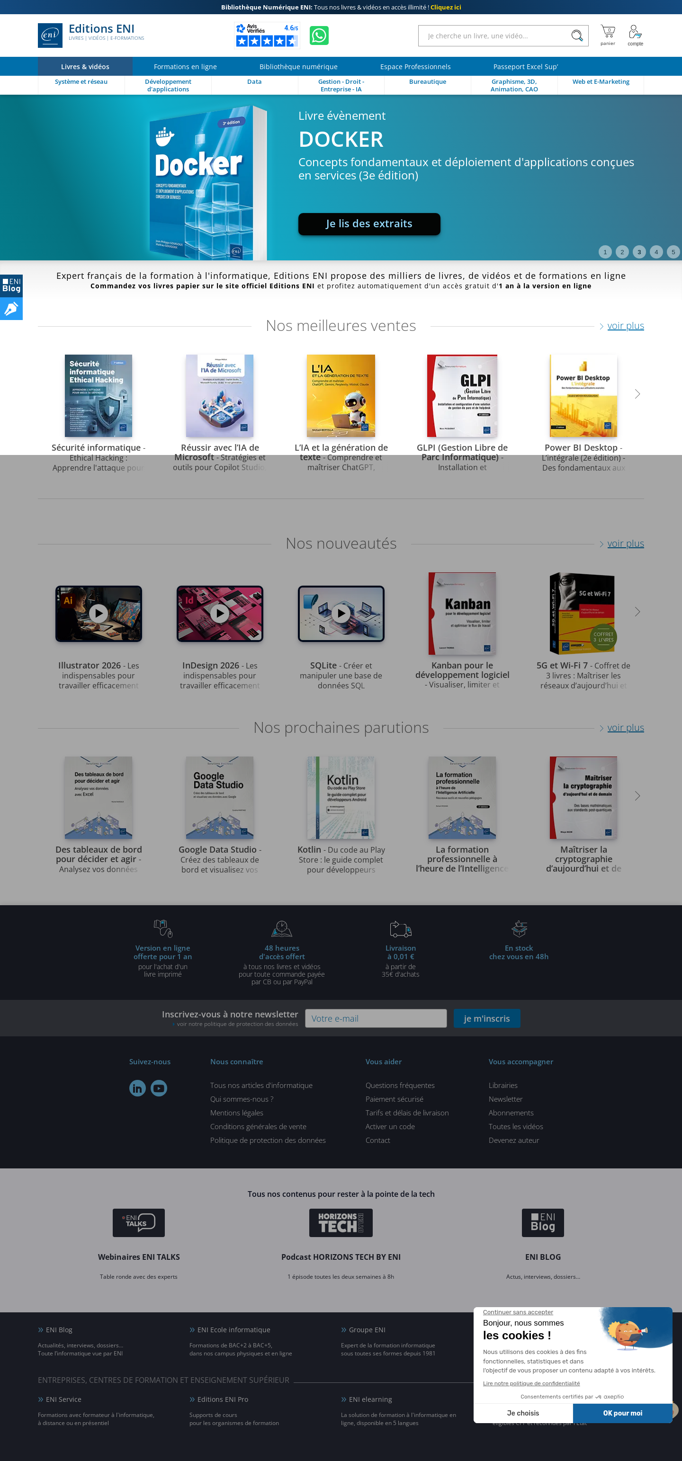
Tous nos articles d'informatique (261, 1085)
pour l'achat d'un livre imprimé (163, 960)
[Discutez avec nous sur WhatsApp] (319, 35)
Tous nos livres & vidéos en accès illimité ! (341, 7)
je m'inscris (487, 1018)
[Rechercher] (577, 35)
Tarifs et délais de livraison (407, 1112)
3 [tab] (639, 252)
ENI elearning (370, 1399)
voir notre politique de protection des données (237, 1024)
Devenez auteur (514, 1140)
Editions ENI (91, 35)
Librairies (503, 1085)
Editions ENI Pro (222, 1399)
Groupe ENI (367, 1329)
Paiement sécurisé (394, 1099)
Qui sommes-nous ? (241, 1099)
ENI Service (63, 1399)
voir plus (626, 325)
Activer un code (390, 1126)
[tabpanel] (341, 177)
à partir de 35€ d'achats (400, 960)
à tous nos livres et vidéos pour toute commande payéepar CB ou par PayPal (282, 964)
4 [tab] (656, 252)
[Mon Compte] (635, 35)
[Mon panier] (608, 35)
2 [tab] (622, 252)
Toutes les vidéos (516, 1126)
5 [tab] (673, 252)
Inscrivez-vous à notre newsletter (230, 1018)
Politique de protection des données (268, 1140)
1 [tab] (605, 252)
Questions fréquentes (400, 1085)
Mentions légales (236, 1112)
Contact (378, 1140)
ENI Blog (59, 1329)
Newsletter (506, 1099)
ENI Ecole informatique (233, 1329)
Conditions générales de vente (258, 1126)
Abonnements (511, 1112)
